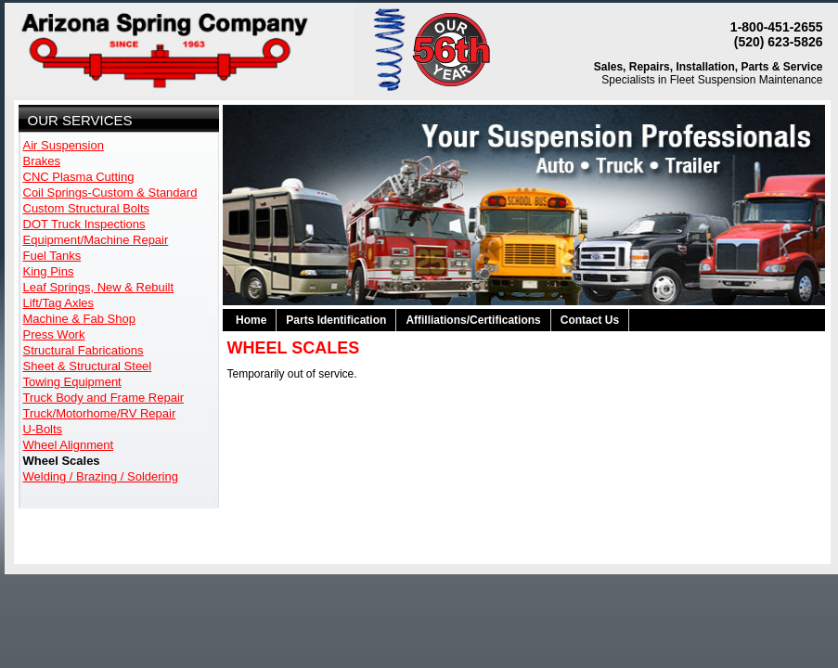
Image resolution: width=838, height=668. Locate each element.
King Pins (48, 271)
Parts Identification (336, 320)
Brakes (41, 161)
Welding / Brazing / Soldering (100, 476)
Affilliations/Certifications (473, 320)
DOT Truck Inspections (84, 224)
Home (251, 320)
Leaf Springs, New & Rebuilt (98, 287)
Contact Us (590, 320)
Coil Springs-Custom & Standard (110, 192)
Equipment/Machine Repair (96, 240)
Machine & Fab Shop (79, 319)
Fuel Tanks (52, 256)
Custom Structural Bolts (86, 208)
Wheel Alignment (68, 445)
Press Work (54, 334)
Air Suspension (63, 145)
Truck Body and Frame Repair (104, 398)
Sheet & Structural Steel (87, 366)
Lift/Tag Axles (59, 303)
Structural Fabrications (83, 350)
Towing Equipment (72, 382)
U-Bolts (43, 429)
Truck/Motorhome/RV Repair (99, 413)
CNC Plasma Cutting (79, 177)
